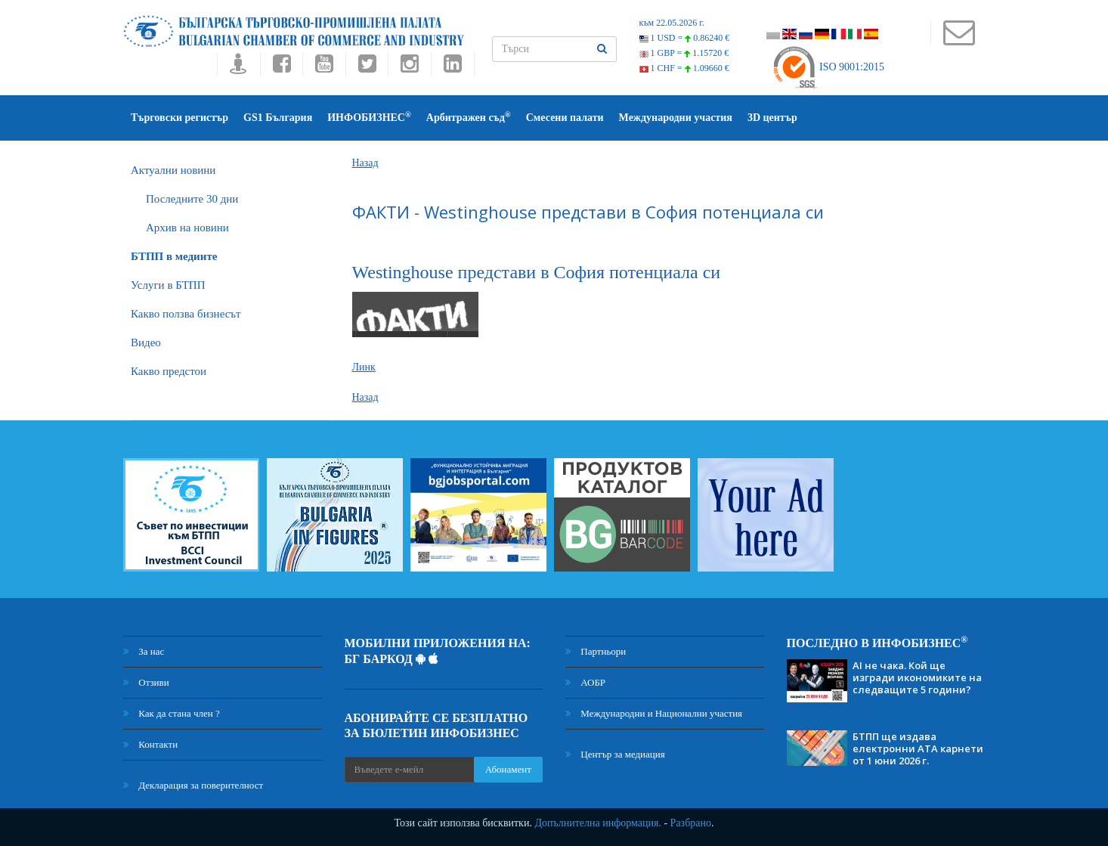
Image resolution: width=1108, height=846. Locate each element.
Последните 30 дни (192, 199)
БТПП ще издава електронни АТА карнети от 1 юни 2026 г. (918, 748)
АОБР (585, 682)
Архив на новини (187, 228)
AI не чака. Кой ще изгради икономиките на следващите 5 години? (917, 677)
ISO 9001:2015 (828, 67)
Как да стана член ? (171, 713)
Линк (364, 367)
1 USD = (684, 38)
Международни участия (675, 117)
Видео (146, 342)
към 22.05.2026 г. (671, 22)
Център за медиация (615, 754)
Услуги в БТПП (168, 285)
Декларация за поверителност (193, 785)
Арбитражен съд (468, 116)
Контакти (150, 744)
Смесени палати (565, 117)
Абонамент (508, 769)
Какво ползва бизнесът (186, 314)
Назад (365, 163)
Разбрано (690, 823)
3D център (772, 117)
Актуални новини (173, 170)
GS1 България (277, 117)
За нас (143, 651)
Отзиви (146, 682)
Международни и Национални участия (653, 713)
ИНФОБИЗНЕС (369, 116)
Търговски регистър (179, 117)
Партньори (595, 651)
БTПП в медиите (174, 256)
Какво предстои (168, 371)
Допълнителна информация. (597, 823)
